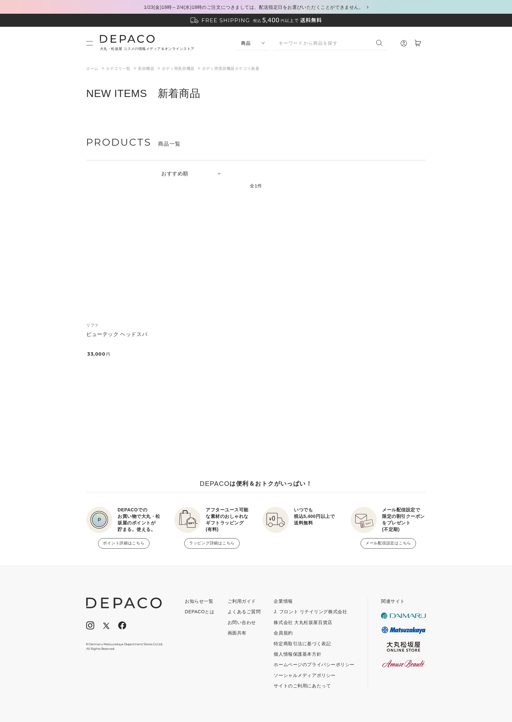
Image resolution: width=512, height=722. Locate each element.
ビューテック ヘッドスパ (116, 334)
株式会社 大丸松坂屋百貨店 (303, 622)
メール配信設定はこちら (388, 543)
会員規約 (283, 632)
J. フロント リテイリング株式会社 (310, 611)
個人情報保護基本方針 (297, 654)
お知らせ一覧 (199, 601)
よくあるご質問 (244, 611)
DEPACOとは (200, 611)
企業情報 (283, 601)
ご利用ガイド (242, 601)
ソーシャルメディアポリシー (304, 675)
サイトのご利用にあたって (302, 685)
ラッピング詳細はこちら (212, 543)
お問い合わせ (242, 622)
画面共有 (237, 632)
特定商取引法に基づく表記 (302, 643)
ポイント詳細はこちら (123, 543)
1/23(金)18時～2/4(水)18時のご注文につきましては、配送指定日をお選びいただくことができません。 (254, 7)
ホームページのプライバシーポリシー (314, 664)
